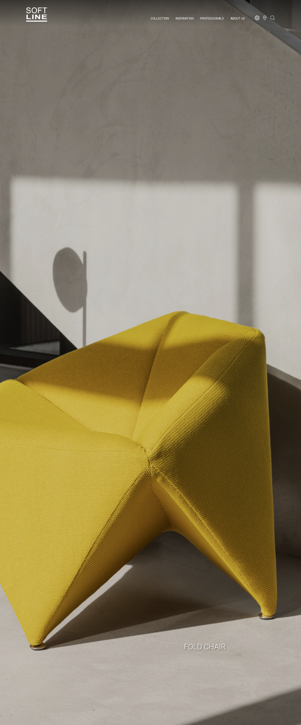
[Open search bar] (272, 20)
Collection (160, 18)
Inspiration (184, 18)
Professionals (212, 18)
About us (237, 18)
